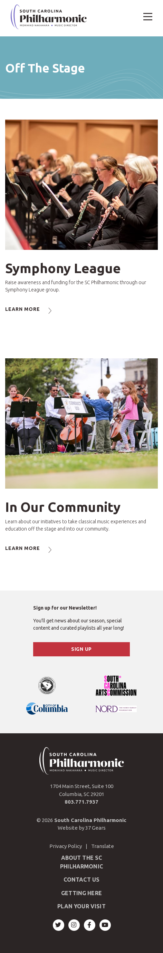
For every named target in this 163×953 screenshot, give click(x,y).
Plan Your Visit (81, 906)
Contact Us (82, 879)
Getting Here (81, 893)
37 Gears (95, 828)
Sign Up (81, 649)
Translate (102, 846)
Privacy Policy (65, 846)
